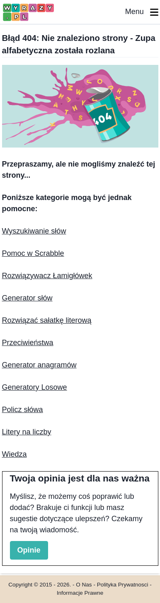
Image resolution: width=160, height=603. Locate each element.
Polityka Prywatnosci (122, 585)
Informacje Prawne (80, 593)
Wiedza (14, 454)
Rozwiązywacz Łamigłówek (47, 276)
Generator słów (27, 298)
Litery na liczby (26, 432)
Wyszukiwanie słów (34, 231)
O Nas (84, 585)
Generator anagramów (39, 365)
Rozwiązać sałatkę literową (47, 320)
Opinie (29, 550)
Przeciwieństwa (27, 342)
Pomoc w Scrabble (33, 253)
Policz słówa (22, 409)
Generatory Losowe (34, 387)
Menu (141, 12)
